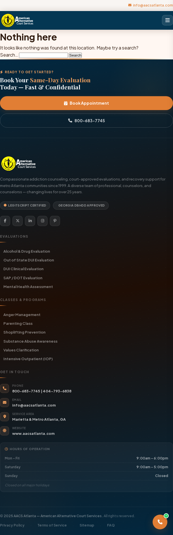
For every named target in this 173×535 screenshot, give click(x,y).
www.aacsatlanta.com (33, 433)
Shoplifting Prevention (24, 332)
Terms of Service (52, 525)
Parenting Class (18, 323)
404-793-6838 (57, 391)
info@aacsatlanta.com (150, 5)
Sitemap (87, 525)
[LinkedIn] (30, 221)
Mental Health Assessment (28, 286)
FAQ (111, 525)
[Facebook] (5, 221)
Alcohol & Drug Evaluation (26, 251)
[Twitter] (17, 221)
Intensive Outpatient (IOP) (28, 358)
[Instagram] (42, 221)
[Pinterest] (55, 221)
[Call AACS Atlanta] (160, 522)
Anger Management (21, 314)
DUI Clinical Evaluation (23, 268)
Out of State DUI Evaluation (28, 259)
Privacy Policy (12, 525)
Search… (9, 55)
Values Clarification (21, 349)
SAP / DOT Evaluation (22, 277)
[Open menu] (167, 20)
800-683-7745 (86, 120)
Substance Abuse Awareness (30, 341)
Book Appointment (86, 103)
